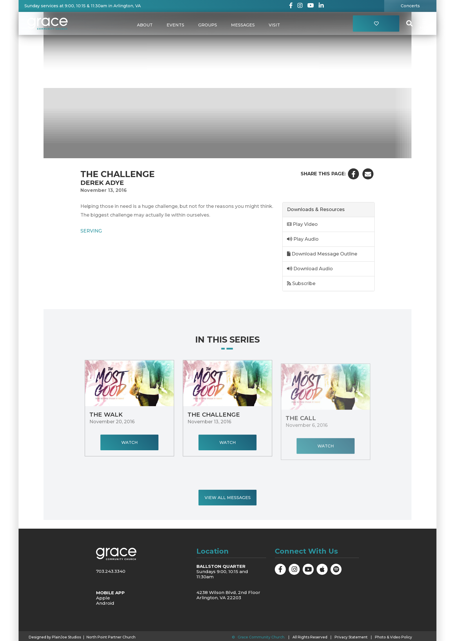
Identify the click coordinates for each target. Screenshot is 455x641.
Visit (274, 25)
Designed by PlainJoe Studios (55, 637)
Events (175, 25)
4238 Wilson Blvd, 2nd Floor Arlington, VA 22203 (228, 595)
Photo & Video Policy (393, 637)
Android (105, 603)
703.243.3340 (110, 571)
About (145, 25)
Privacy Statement (351, 637)
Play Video (302, 224)
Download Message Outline (322, 254)
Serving (91, 230)
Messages (243, 25)
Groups (207, 25)
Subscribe (301, 283)
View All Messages (228, 497)
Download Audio (310, 268)
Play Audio (303, 239)
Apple (103, 598)
